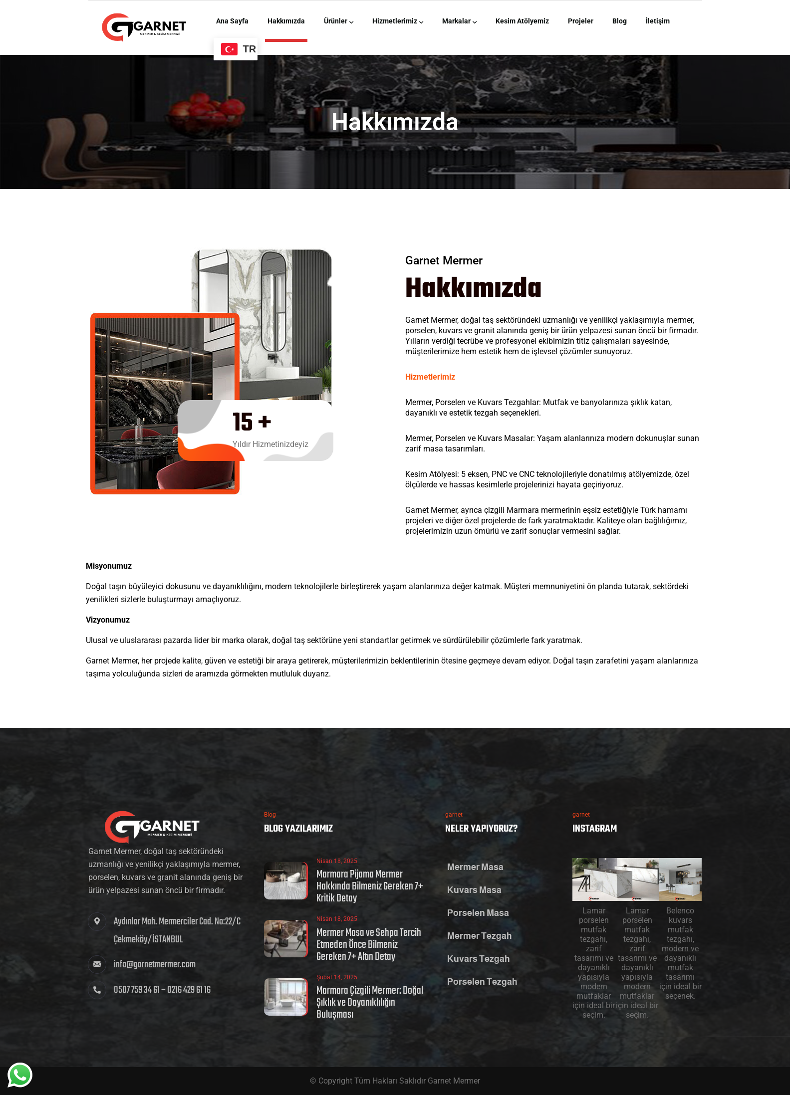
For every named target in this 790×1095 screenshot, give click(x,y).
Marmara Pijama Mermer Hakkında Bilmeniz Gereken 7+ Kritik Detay (369, 886)
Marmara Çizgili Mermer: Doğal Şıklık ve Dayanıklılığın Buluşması (369, 1002)
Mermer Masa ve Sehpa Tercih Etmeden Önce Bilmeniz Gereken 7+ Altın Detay (368, 944)
